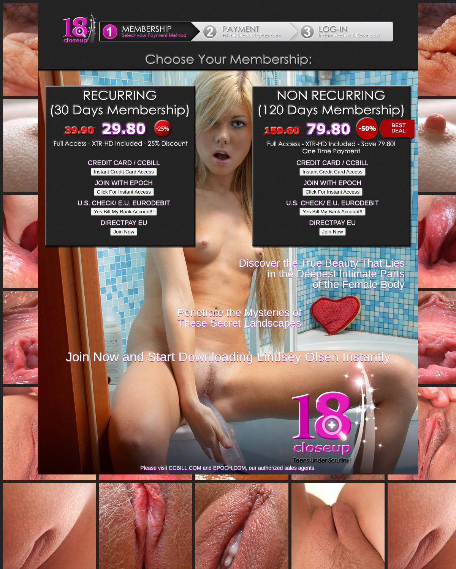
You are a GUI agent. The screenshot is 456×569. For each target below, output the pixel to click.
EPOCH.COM (229, 468)
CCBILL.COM (185, 468)
